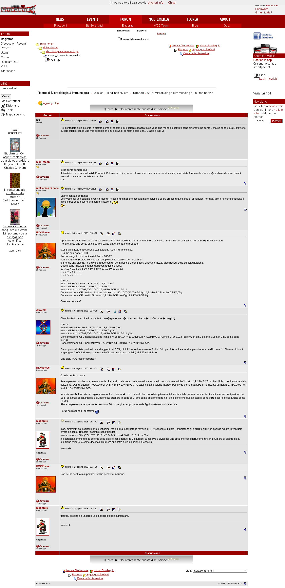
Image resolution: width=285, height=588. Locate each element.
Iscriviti (273, 78)
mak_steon (43, 161)
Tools (9, 110)
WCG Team (161, 25)
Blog (195, 25)
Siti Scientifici (94, 25)
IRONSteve (42, 232)
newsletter (275, 106)
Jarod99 (41, 310)
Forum (125, 19)
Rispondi (183, 49)
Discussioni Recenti (14, 43)
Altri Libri (15, 251)
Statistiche (8, 71)
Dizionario (12, 105)
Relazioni (98, 93)
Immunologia (183, 93)
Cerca (5, 57)
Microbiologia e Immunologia (62, 51)
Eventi (93, 19)
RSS (4, 66)
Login (262, 78)
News (60, 19)
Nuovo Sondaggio (210, 45)
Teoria (192, 19)
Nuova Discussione (183, 45)
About (225, 19)
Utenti (5, 52)
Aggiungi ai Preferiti (203, 49)
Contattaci (13, 101)
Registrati (272, 5)
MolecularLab (50, 47)
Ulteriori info (155, 2)
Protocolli (60, 25)
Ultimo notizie (204, 93)
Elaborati (127, 25)
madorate (42, 420)
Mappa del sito (15, 114)
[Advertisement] (141, 77)
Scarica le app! (262, 60)
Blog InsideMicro (117, 93)
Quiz (227, 25)
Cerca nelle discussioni (196, 53)
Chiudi (172, 2)
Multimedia (159, 19)
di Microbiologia (162, 93)
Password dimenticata (263, 10)
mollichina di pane (47, 188)
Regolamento (9, 62)
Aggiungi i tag (51, 103)
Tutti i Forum (47, 43)
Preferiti (6, 48)
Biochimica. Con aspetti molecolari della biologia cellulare (15, 157)
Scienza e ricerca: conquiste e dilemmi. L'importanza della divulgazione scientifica (14, 233)
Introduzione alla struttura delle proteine (15, 193)
